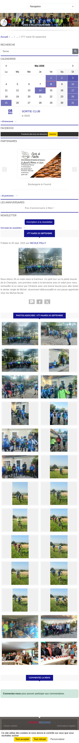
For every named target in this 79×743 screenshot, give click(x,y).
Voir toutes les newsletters (11, 228)
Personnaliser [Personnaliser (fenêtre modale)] (57, 739)
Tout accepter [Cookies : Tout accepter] (22, 739)
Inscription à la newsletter (40, 222)
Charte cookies (10, 726)
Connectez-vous (12, 693)
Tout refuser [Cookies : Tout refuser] (40, 739)
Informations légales (66, 726)
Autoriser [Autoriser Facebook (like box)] (52, 134)
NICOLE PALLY (38, 243)
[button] (4, 169)
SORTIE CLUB (31, 111)
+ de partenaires (7, 196)
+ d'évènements (7, 121)
